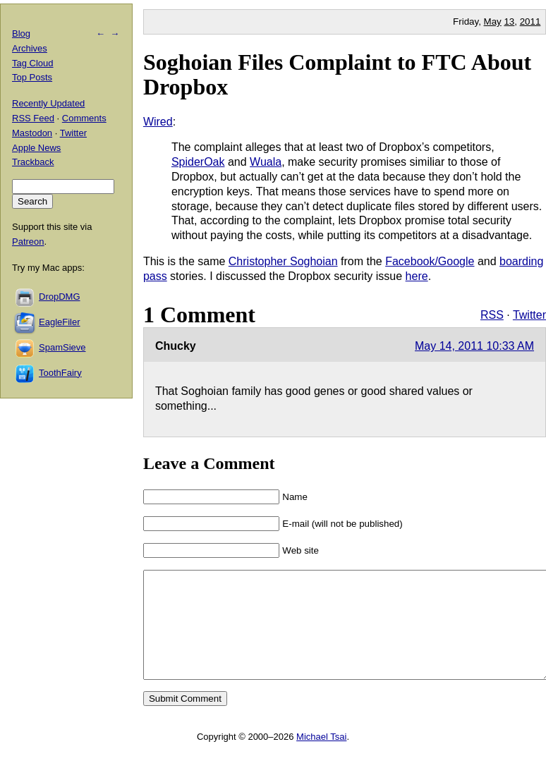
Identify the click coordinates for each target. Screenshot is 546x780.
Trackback (33, 162)
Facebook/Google (429, 261)
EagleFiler (59, 322)
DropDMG (59, 296)
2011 (530, 21)
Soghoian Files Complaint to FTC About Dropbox (337, 74)
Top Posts (32, 77)
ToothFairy (60, 372)
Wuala (265, 162)
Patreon (28, 241)
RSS (492, 315)
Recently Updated (48, 103)
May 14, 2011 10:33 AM (474, 346)
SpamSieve (62, 347)
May (493, 21)
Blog (21, 33)
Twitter (529, 315)
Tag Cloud (33, 63)
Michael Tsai (321, 757)
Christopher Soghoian (283, 261)
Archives (29, 48)
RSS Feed (33, 118)
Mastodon (32, 133)
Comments (84, 118)
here (417, 276)
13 (509, 21)
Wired (158, 122)
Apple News (36, 147)
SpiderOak (198, 162)
